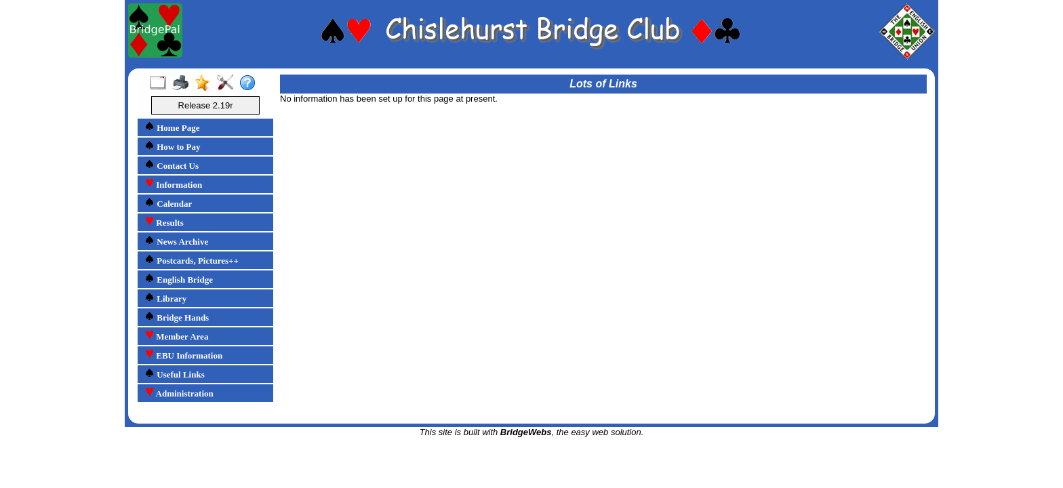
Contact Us (171, 165)
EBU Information (183, 355)
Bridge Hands (176, 317)
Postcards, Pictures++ (191, 260)
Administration (179, 393)
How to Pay (172, 146)
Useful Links (174, 374)
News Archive (176, 241)
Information (173, 184)
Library (165, 298)
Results (164, 222)
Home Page (171, 127)
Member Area (176, 336)
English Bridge (178, 279)
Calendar (168, 203)
